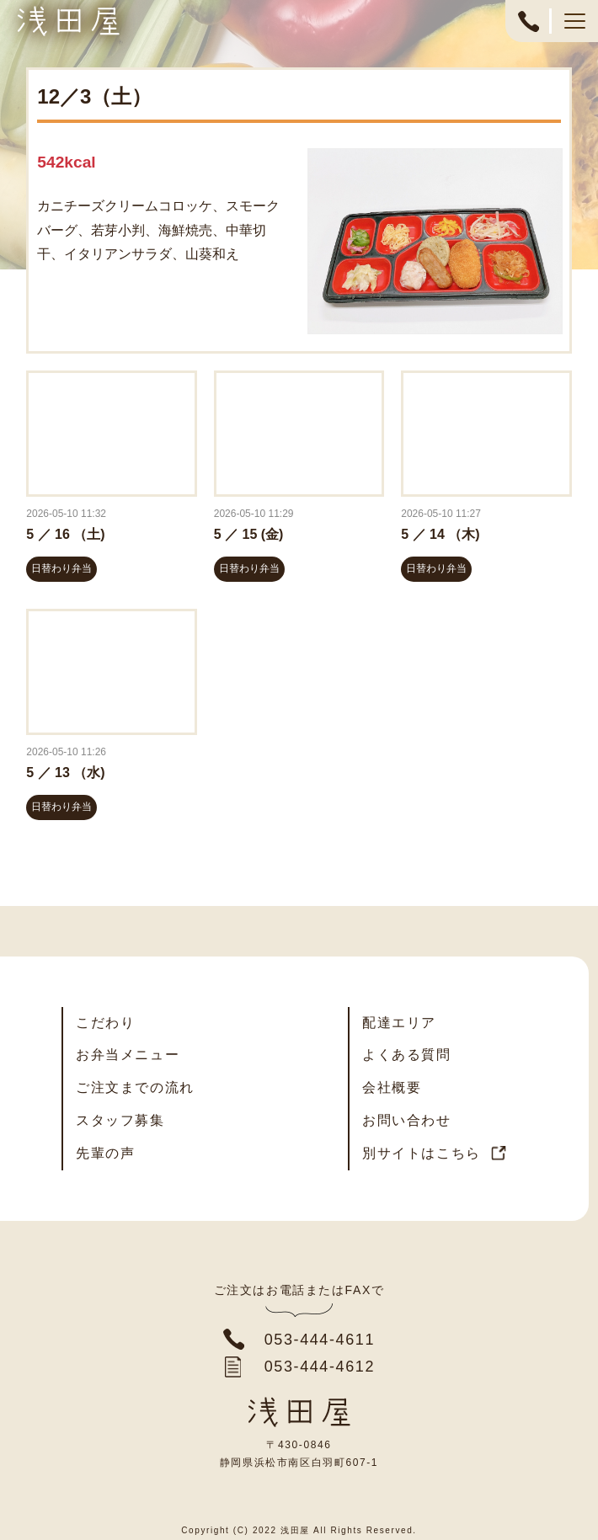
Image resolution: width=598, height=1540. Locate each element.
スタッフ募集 (120, 1120)
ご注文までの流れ (135, 1087)
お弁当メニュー (127, 1054)
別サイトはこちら (421, 1153)
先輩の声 (105, 1153)
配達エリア (399, 1022)
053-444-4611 (528, 29)
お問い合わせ (406, 1120)
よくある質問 (406, 1054)
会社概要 (391, 1087)
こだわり (105, 1022)
